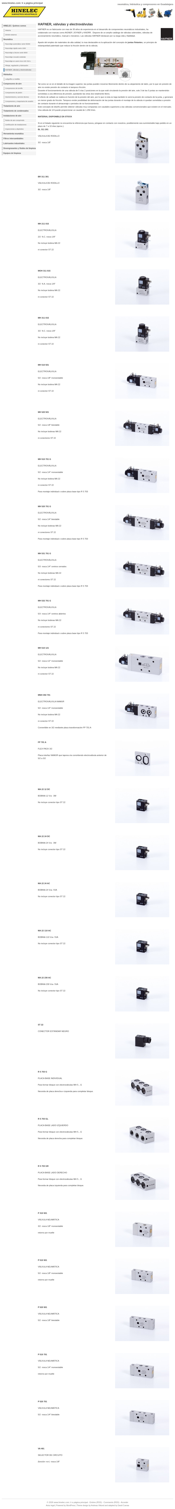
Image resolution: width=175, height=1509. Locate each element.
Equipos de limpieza (12, 153)
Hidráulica (7, 74)
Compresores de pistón (13, 93)
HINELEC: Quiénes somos (14, 26)
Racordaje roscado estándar (15, 57)
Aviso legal (50, 1505)
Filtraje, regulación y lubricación (16, 65)
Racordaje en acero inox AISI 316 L (18, 61)
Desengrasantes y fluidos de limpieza (19, 148)
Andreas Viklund (97, 1505)
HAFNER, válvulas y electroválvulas (18, 70)
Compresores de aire (12, 84)
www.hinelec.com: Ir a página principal (22, 3)
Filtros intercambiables (13, 139)
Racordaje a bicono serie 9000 (16, 53)
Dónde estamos (11, 35)
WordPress (70, 1505)
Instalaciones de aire (12, 116)
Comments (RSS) (111, 1502)
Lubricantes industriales (14, 143)
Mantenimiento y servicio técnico (17, 97)
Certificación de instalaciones (15, 125)
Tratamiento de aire (11, 106)
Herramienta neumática (13, 134)
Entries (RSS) (96, 1502)
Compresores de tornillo (14, 88)
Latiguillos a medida (12, 79)
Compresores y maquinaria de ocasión (19, 101)
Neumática (8, 39)
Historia (8, 30)
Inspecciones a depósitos (14, 129)
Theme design (82, 1505)
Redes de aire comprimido (14, 120)
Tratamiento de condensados (16, 111)
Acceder (124, 1502)
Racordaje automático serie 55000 (17, 44)
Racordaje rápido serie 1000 (15, 48)
